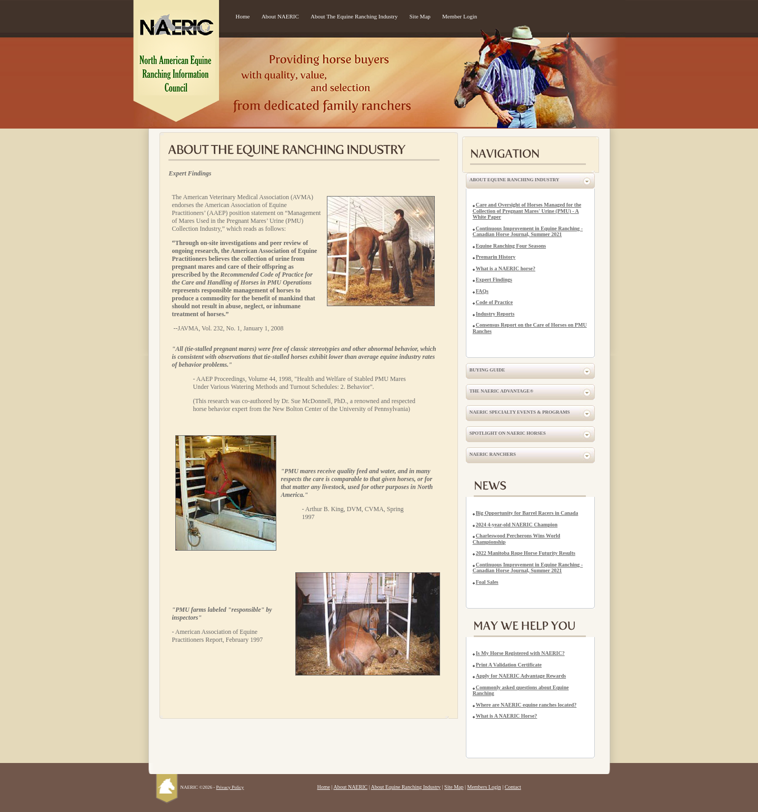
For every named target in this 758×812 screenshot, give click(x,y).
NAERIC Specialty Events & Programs (520, 412)
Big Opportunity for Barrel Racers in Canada (527, 513)
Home (243, 16)
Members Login (484, 787)
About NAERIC (280, 16)
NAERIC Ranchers (493, 454)
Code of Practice (494, 302)
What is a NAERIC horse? (505, 268)
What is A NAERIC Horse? (506, 716)
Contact (513, 787)
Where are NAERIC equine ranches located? (526, 705)
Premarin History (496, 257)
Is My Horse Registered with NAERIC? (520, 653)
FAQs (482, 291)
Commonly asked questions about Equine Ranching (521, 690)
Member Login (459, 16)
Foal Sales (487, 582)
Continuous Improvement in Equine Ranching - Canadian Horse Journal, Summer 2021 (528, 232)
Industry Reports (495, 314)
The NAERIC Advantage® (501, 391)
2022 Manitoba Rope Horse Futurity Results (525, 553)
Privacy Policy (230, 787)
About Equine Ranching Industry (515, 179)
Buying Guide (487, 370)
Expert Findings (494, 279)
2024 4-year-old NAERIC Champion (516, 524)
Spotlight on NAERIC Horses (508, 433)
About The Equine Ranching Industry (354, 16)
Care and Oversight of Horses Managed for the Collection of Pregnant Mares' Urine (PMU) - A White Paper (527, 211)
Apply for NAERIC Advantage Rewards (521, 676)
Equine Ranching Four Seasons (511, 246)
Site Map (420, 16)
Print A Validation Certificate (509, 665)
